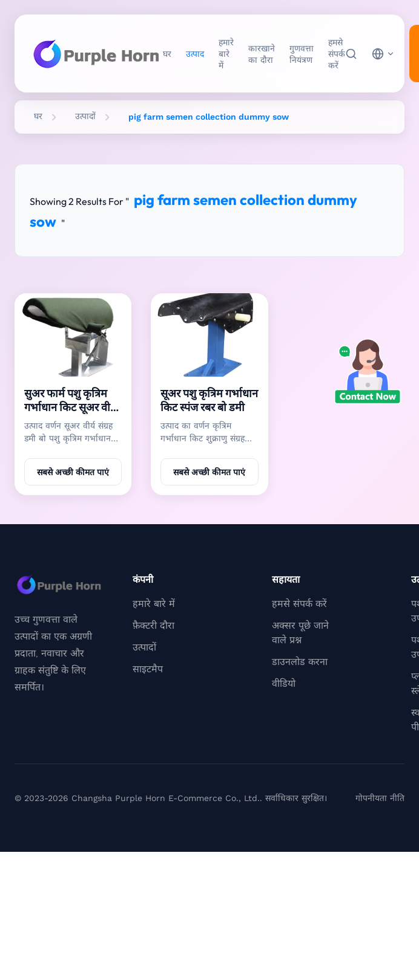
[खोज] (351, 54)
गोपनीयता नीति (379, 798)
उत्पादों (85, 116)
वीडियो (283, 683)
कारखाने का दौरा (261, 54)
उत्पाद (195, 54)
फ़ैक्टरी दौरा (153, 625)
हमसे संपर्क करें (336, 53)
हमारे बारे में (226, 53)
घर (167, 54)
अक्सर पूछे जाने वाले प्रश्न (300, 633)
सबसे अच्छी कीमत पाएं (73, 472)
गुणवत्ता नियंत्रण (301, 54)
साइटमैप (148, 669)
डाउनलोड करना (300, 661)
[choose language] (383, 54)
